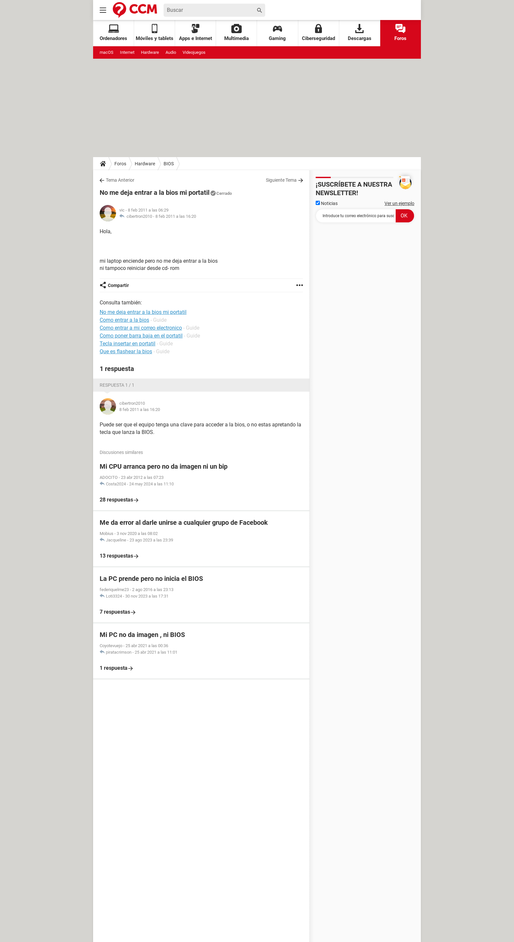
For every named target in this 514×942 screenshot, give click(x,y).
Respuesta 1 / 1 (117, 385)
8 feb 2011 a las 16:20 (175, 216)
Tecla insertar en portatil (127, 343)
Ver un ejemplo (399, 203)
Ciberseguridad (318, 32)
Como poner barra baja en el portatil (141, 336)
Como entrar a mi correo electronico (141, 328)
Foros (400, 32)
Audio (171, 52)
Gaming (277, 32)
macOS (106, 52)
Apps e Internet (195, 32)
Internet (127, 52)
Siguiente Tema (281, 180)
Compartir (118, 285)
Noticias (327, 203)
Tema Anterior (120, 180)
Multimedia (236, 32)
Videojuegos (194, 52)
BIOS (169, 163)
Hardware (150, 52)
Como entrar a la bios (124, 320)
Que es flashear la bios (126, 351)
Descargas (359, 32)
